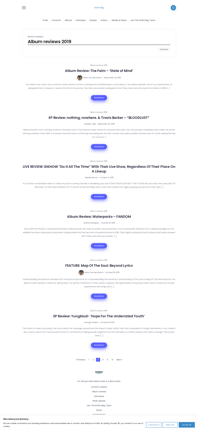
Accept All (186, 425)
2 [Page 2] (93, 359)
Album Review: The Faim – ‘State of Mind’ (99, 70)
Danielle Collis (90, 124)
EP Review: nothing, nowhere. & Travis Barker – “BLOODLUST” (99, 117)
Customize (153, 425)
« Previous (80, 359)
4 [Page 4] (103, 359)
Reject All (170, 425)
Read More (99, 97)
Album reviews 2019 (98, 65)
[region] (99, 422)
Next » (119, 359)
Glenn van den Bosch (92, 77)
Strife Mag (99, 7)
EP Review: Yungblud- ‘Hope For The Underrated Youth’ (99, 316)
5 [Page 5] (107, 359)
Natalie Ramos (91, 177)
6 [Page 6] (112, 359)
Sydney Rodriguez (91, 223)
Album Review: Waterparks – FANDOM (99, 216)
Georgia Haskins (91, 322)
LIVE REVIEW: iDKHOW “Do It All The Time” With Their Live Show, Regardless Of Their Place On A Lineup (99, 169)
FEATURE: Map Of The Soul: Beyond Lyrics (99, 265)
